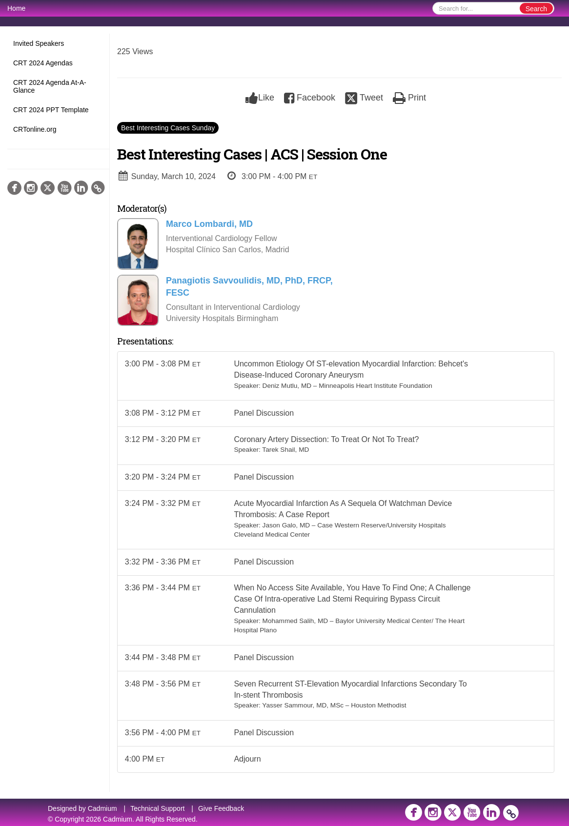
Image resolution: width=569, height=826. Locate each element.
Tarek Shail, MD (285, 450)
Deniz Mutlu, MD (287, 385)
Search (536, 9)
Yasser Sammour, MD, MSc (303, 707)
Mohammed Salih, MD (295, 622)
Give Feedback (221, 808)
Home (16, 8)
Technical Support (157, 808)
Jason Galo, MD (286, 525)
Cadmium (102, 808)
